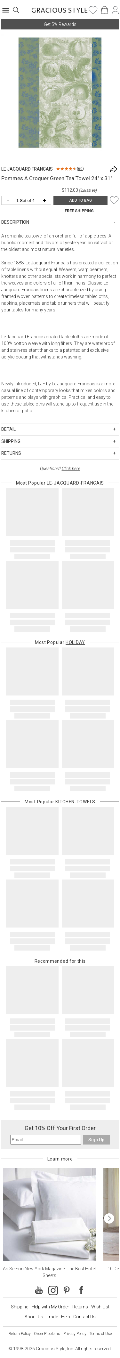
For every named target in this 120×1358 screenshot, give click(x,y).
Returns (80, 1306)
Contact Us (84, 1316)
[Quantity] (27, 200)
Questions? (60, 468)
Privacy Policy (74, 1333)
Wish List (100, 1306)
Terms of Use (101, 1333)
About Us (34, 1316)
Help (65, 1316)
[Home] (60, 12)
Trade (52, 1316)
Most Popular (60, 483)
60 (80, 168)
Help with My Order (50, 1306)
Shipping (19, 1306)
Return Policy (20, 1333)
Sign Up (96, 1139)
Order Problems (47, 1333)
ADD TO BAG (80, 200)
